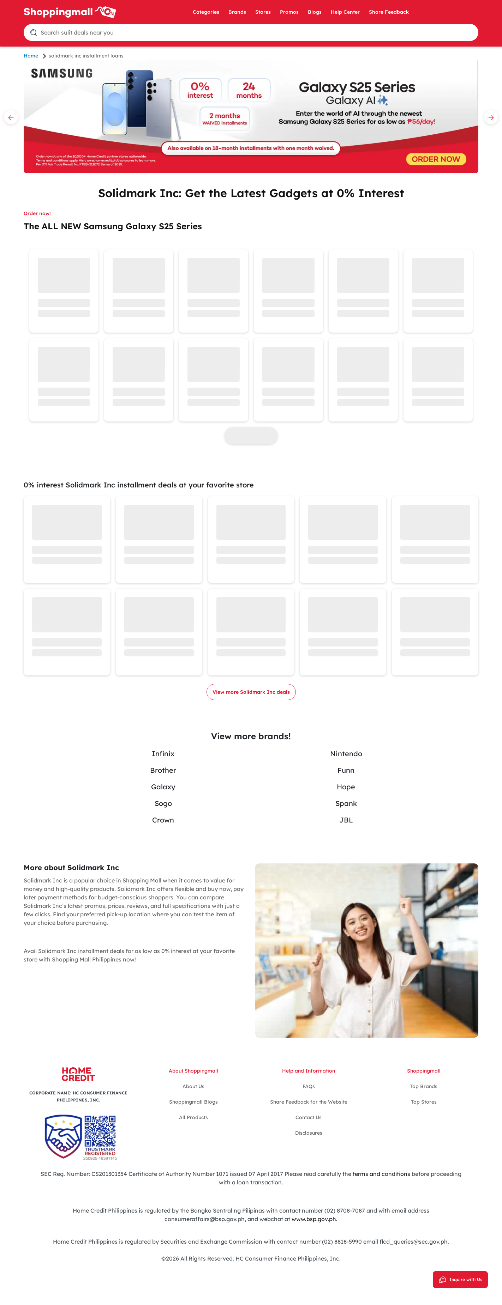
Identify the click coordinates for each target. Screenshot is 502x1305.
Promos (289, 12)
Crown (163, 819)
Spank (346, 803)
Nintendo (346, 753)
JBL (346, 819)
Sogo (163, 803)
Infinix (163, 753)
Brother (163, 770)
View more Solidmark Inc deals (251, 692)
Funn (345, 770)
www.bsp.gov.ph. (314, 1218)
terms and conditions (380, 1173)
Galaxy (163, 786)
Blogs (315, 12)
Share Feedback (389, 12)
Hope (346, 786)
